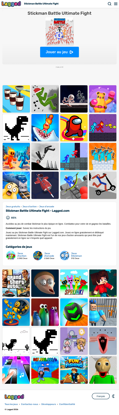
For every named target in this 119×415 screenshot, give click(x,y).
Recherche (110, 4)
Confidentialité (67, 404)
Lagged (12, 4)
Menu (116, 4)
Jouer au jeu (57, 52)
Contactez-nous (29, 404)
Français (101, 396)
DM (113, 396)
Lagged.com (15, 397)
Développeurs (48, 404)
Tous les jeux (11, 404)
